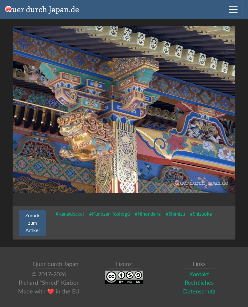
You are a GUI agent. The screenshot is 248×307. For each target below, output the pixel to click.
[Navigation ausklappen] (233, 9)
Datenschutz (199, 291)
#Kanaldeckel (70, 214)
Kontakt (199, 274)
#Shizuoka (201, 214)
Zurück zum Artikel (32, 222)
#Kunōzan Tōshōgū (109, 214)
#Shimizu (175, 214)
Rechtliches (199, 282)
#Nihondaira (147, 214)
